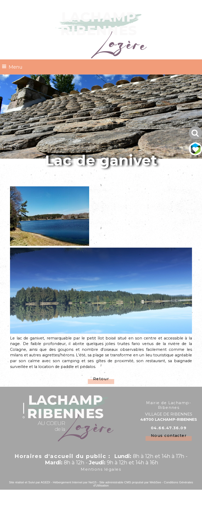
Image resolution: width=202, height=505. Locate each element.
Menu (15, 67)
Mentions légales (101, 469)
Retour (101, 378)
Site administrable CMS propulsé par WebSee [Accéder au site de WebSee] (130, 482)
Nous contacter (168, 435)
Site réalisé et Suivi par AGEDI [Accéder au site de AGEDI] (29, 482)
